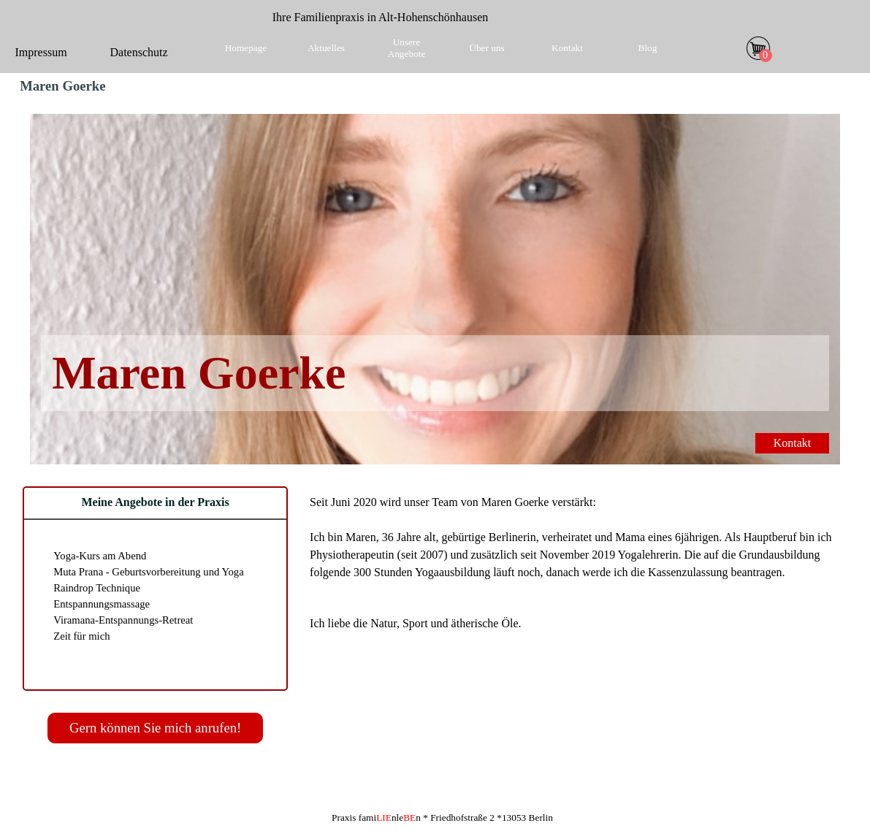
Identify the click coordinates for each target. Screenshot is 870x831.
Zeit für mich (81, 636)
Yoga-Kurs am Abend (99, 556)
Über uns (487, 47)
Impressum (41, 52)
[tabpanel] (380, 17)
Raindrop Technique (96, 588)
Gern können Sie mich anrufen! (155, 727)
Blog (647, 47)
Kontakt (567, 47)
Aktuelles (326, 47)
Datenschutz (139, 52)
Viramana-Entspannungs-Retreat (123, 620)
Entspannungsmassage (101, 604)
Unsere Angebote (407, 48)
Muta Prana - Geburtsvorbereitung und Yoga (148, 572)
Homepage (246, 47)
